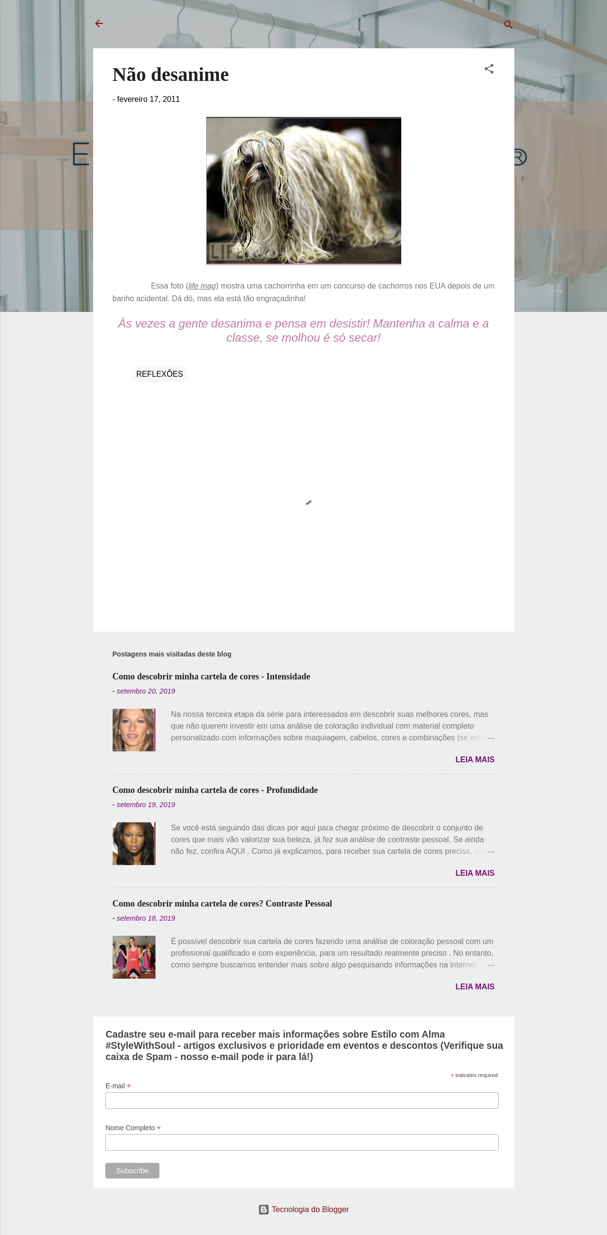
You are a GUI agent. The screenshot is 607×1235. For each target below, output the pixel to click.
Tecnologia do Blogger (303, 1209)
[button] (489, 70)
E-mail (118, 1086)
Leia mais (474, 759)
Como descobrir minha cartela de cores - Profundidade (215, 790)
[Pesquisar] (508, 26)
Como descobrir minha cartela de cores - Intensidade (212, 676)
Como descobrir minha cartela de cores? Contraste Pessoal (223, 903)
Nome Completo (132, 1128)
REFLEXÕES (160, 374)
